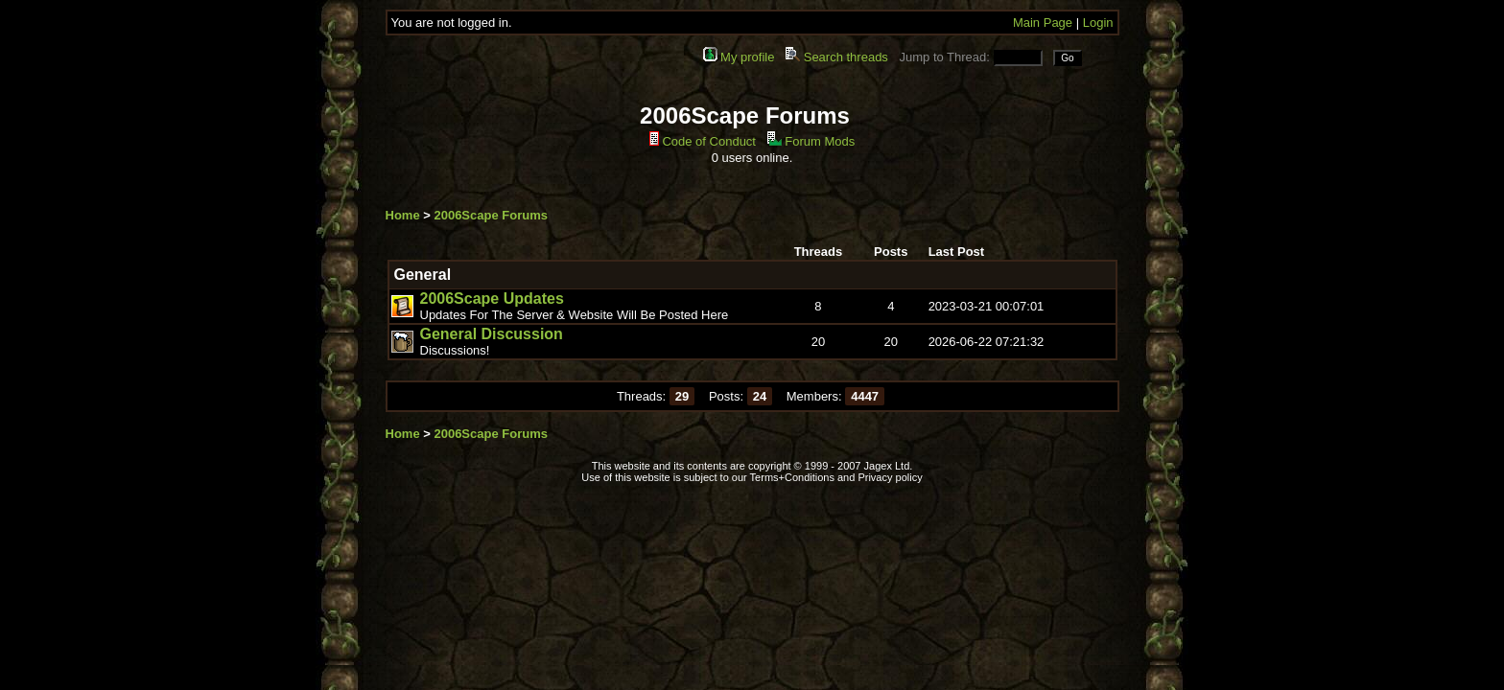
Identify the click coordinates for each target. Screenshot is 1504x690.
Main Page (1042, 22)
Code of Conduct (702, 141)
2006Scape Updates (492, 298)
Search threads (837, 57)
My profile (739, 57)
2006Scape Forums (491, 215)
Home (403, 215)
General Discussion (491, 334)
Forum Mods (811, 141)
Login (1098, 22)
